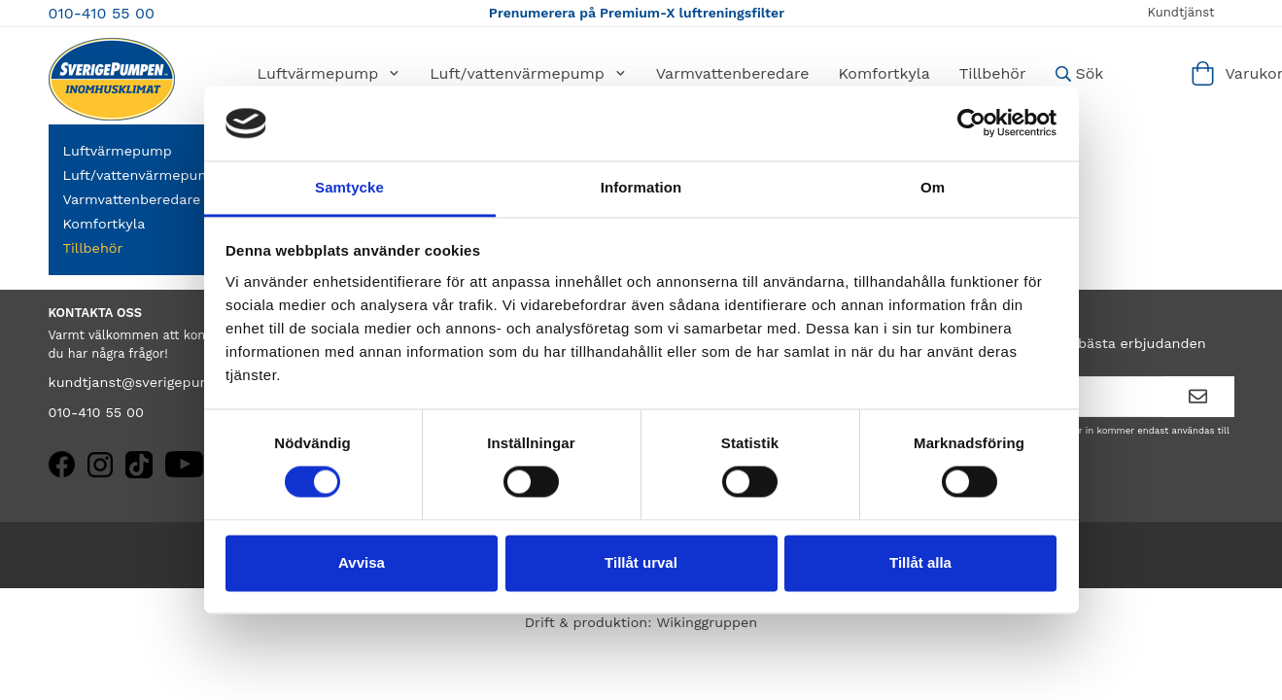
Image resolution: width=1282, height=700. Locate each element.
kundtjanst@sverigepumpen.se (154, 382)
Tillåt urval (641, 562)
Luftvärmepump (329, 73)
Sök (1080, 73)
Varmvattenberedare (733, 73)
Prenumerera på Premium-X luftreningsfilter (636, 12)
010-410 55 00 (102, 13)
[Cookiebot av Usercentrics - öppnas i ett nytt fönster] (971, 123)
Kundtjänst (1180, 12)
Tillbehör (992, 73)
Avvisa (361, 562)
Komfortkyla (883, 73)
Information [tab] (641, 187)
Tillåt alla (920, 562)
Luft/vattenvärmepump (528, 73)
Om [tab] (932, 187)
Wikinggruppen (706, 622)
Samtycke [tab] (349, 187)
